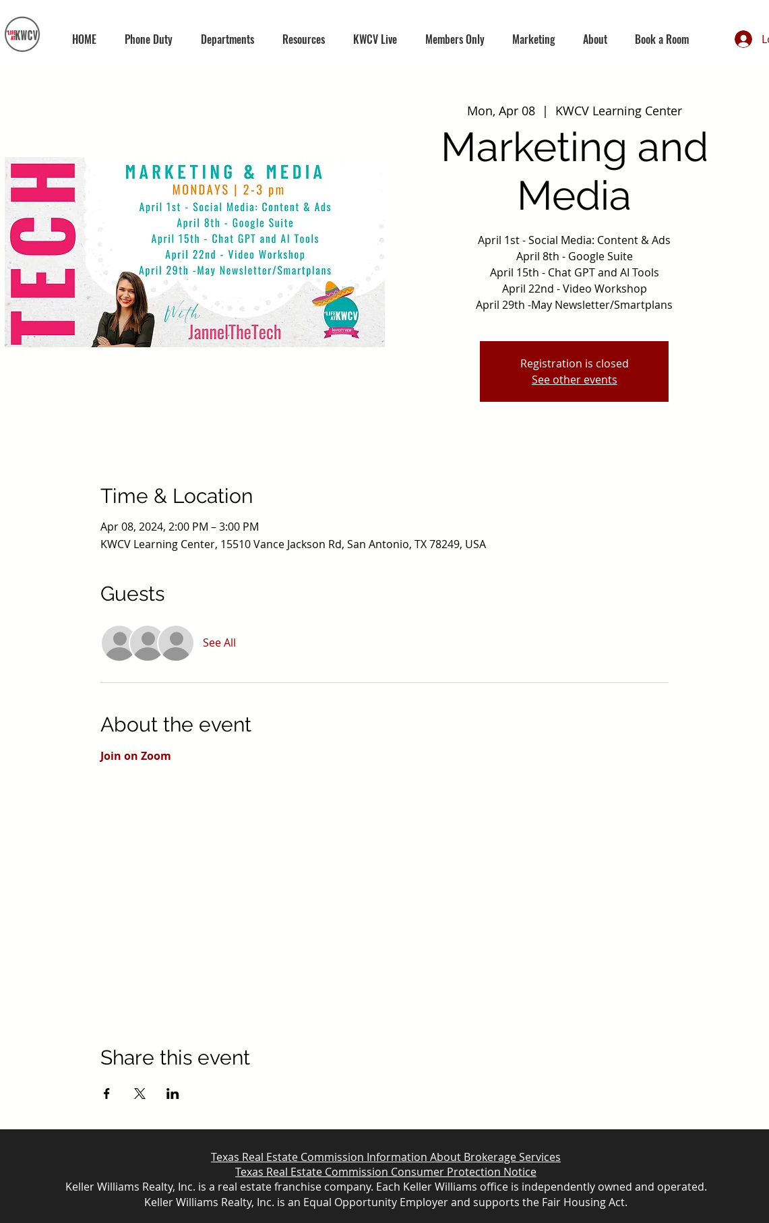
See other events (574, 379)
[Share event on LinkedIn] (172, 1093)
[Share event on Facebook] (106, 1093)
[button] (227, 39)
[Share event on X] (139, 1093)
